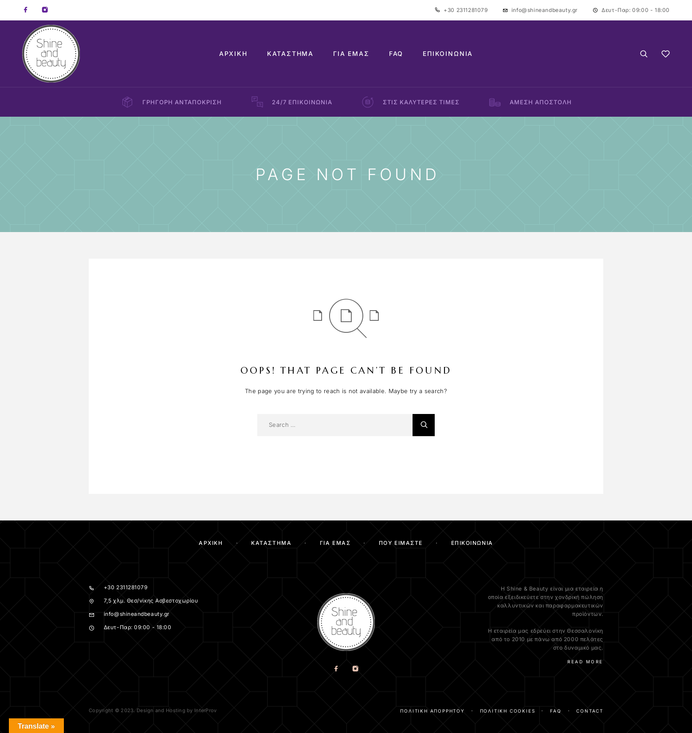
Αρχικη (211, 543)
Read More (585, 661)
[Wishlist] (665, 55)
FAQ (396, 53)
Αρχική (233, 53)
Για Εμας (335, 543)
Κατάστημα (290, 53)
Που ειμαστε (401, 543)
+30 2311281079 (466, 10)
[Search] (644, 54)
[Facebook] (25, 10)
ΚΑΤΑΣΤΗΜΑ (271, 543)
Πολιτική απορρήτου (432, 710)
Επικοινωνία (448, 53)
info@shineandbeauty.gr (544, 10)
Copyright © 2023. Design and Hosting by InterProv (152, 710)
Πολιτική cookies (507, 710)
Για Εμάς (351, 53)
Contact (589, 710)
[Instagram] (44, 10)
